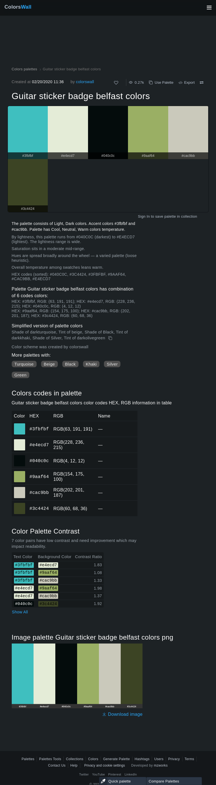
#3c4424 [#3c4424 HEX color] (19, 504)
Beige (49, 364)
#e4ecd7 (39, 445)
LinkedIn (131, 774)
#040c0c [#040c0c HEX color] (19, 456)
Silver (112, 364)
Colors (18, 7)
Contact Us (57, 765)
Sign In (144, 216)
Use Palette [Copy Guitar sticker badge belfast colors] (161, 82)
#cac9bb (39, 492)
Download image (122, 714)
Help (74, 765)
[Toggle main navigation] (209, 7)
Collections (74, 759)
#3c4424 (39, 508)
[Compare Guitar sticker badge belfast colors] (201, 82)
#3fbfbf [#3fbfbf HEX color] (19, 425)
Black (70, 364)
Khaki (91, 364)
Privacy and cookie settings (104, 765)
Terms (189, 759)
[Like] (116, 82)
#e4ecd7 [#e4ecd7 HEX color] (19, 441)
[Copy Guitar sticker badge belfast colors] (111, 338)
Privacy (174, 759)
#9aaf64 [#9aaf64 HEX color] (19, 472)
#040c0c (39, 461)
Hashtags (142, 759)
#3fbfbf (39, 429)
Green (21, 375)
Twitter (84, 774)
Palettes (28, 759)
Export (187, 82)
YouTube (98, 774)
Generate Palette (116, 759)
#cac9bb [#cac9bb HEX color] (19, 488)
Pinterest (114, 774)
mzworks (161, 765)
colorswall (85, 82)
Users (158, 759)
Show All (20, 612)
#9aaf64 (39, 477)
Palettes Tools (50, 759)
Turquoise (24, 364)
